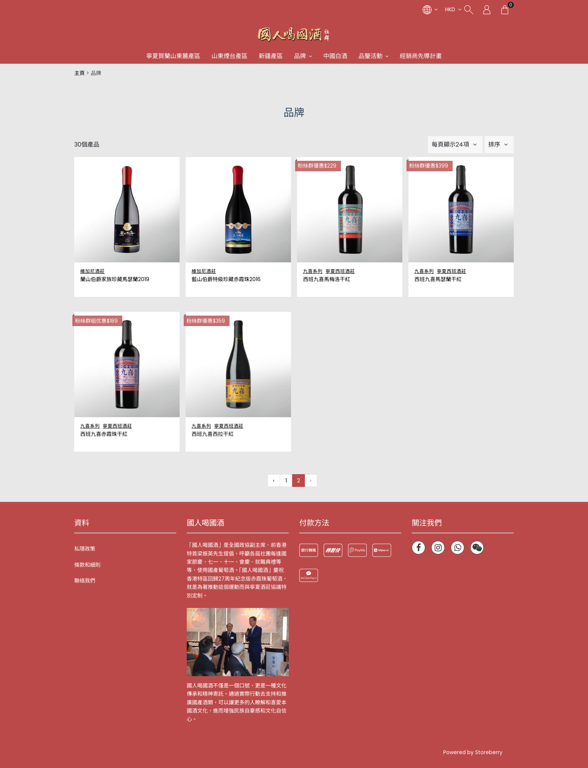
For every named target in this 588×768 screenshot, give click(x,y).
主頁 (79, 73)
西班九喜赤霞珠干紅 (104, 434)
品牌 (300, 56)
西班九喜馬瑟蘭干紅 (438, 279)
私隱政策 (84, 548)
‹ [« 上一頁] (273, 480)
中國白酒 (335, 56)
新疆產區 (271, 56)
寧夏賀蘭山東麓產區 (173, 56)
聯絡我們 (84, 580)
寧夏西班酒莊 (340, 271)
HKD (450, 9)
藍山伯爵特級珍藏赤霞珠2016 (226, 279)
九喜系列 (312, 271)
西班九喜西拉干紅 (213, 434)
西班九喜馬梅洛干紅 (326, 279)
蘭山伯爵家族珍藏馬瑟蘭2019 (114, 279)
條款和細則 (87, 565)
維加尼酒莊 (92, 271)
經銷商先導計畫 (421, 56)
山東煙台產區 (230, 56)
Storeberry (488, 752)
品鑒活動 (370, 56)
